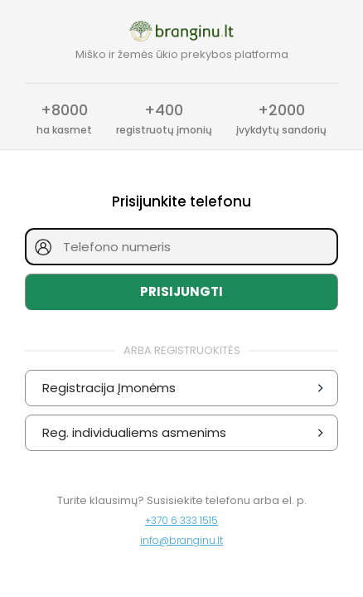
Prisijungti (181, 291)
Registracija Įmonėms (185, 388)
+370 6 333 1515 (181, 520)
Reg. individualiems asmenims (185, 433)
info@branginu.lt (181, 540)
